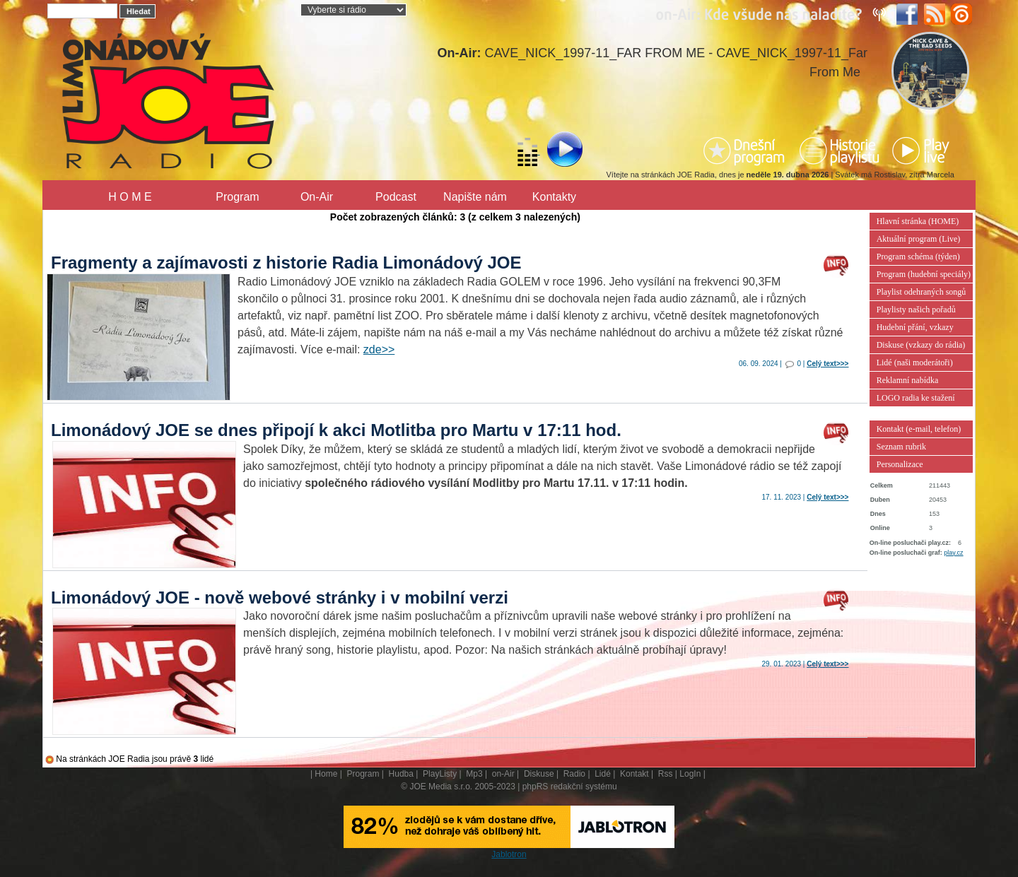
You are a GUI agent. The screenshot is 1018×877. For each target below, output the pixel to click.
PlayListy (440, 774)
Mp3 (474, 774)
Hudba (401, 774)
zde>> (378, 349)
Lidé (603, 774)
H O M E (129, 197)
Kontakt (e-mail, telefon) (919, 429)
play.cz (953, 552)
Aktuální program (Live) (919, 239)
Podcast (395, 197)
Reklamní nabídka (908, 380)
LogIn (690, 774)
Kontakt (634, 774)
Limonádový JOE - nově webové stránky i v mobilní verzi (279, 597)
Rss (665, 774)
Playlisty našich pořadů (916, 309)
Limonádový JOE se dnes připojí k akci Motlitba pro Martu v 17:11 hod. (336, 430)
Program (237, 197)
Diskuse (539, 774)
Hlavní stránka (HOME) (918, 221)
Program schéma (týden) (918, 256)
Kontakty (554, 197)
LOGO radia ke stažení (916, 398)
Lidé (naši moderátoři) (915, 362)
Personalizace (900, 464)
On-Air (316, 197)
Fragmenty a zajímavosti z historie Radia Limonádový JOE (286, 262)
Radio (574, 774)
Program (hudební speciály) (924, 274)
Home (326, 774)
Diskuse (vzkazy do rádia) (921, 345)
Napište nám (475, 197)
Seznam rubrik (901, 447)
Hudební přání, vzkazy (915, 327)
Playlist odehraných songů (921, 292)
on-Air (503, 774)
